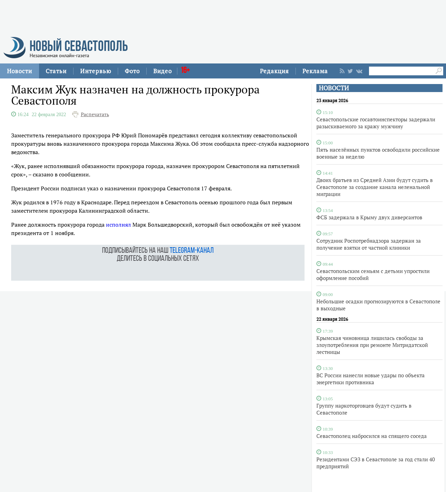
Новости (19, 71)
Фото (132, 71)
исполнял (118, 224)
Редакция (274, 71)
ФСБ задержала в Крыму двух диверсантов (369, 217)
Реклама (315, 71)
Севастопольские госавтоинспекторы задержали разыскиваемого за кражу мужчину (375, 123)
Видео (162, 71)
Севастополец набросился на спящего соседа (371, 435)
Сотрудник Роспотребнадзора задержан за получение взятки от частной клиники (368, 244)
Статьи (56, 71)
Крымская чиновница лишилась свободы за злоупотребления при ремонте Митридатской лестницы (372, 344)
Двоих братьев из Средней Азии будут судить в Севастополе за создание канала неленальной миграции (374, 186)
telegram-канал (192, 251)
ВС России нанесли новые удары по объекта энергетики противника (370, 379)
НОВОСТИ (334, 88)
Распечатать (95, 114)
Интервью (95, 71)
